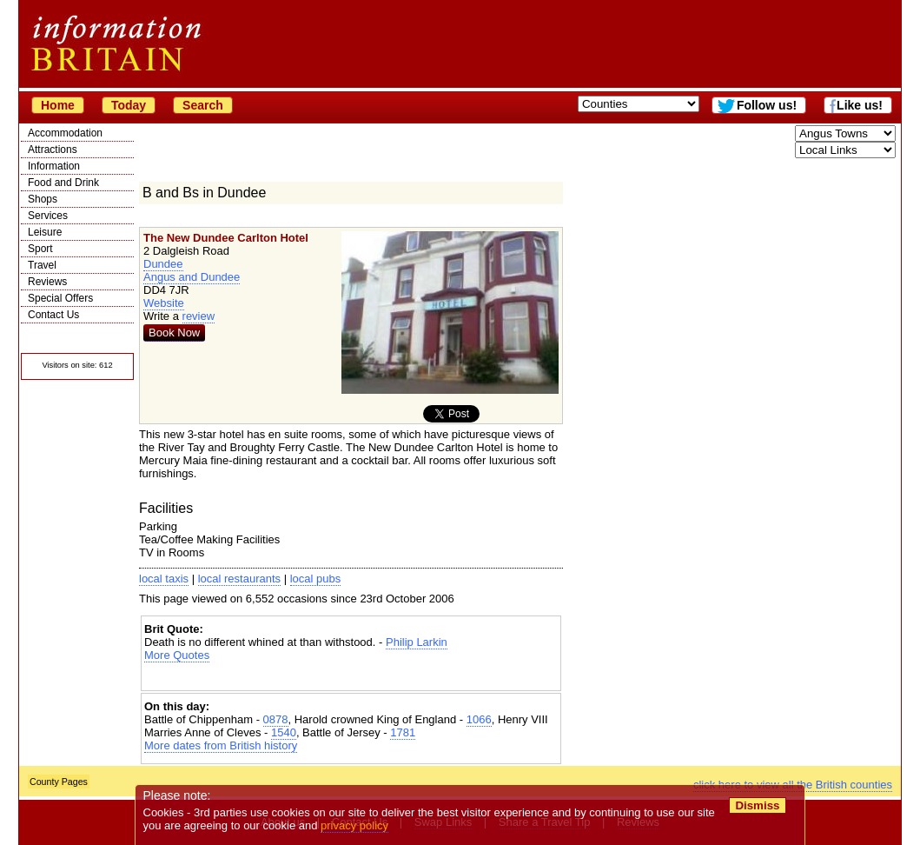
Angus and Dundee (191, 276)
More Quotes (176, 655)
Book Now (174, 332)
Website (163, 302)
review (198, 316)
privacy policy (354, 825)
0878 (275, 719)
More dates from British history (220, 745)
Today (128, 105)
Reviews (47, 282)
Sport (40, 249)
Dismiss (757, 805)
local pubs (315, 578)
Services (48, 216)
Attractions (52, 149)
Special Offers (60, 298)
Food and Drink (63, 182)
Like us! (860, 105)
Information (54, 166)
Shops (42, 199)
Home (58, 105)
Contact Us (53, 315)
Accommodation (65, 133)
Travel (42, 265)
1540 (283, 732)
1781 (402, 732)
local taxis (164, 578)
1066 (479, 719)
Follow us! (767, 105)
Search (202, 105)
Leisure (45, 232)
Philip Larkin (416, 642)
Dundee (163, 263)
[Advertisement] (351, 676)
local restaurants (239, 578)
